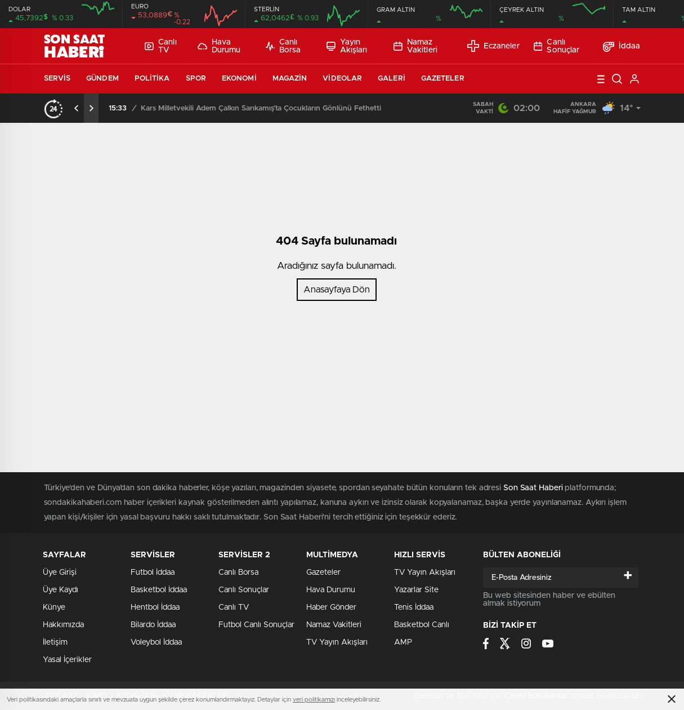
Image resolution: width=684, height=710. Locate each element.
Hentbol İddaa (155, 607)
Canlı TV (160, 46)
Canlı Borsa (283, 46)
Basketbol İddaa (159, 590)
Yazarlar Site (416, 590)
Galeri (391, 78)
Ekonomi (239, 78)
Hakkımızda (63, 625)
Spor (196, 78)
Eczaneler (493, 46)
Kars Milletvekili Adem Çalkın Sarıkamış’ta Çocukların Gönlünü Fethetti (261, 108)
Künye (54, 607)
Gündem (102, 78)
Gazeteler (442, 78)
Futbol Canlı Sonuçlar (256, 625)
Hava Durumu (219, 46)
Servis (57, 78)
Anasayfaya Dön (336, 289)
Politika (152, 78)
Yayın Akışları (347, 46)
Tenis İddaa (413, 607)
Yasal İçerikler (67, 660)
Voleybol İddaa (156, 642)
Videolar (342, 78)
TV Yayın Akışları (337, 642)
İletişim (55, 642)
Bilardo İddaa (153, 625)
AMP (403, 642)
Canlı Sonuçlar (557, 46)
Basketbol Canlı (421, 625)
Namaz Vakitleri (415, 46)
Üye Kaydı (60, 590)
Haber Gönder (331, 607)
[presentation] (76, 108)
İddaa (622, 46)
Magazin (289, 78)
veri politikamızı (314, 699)
